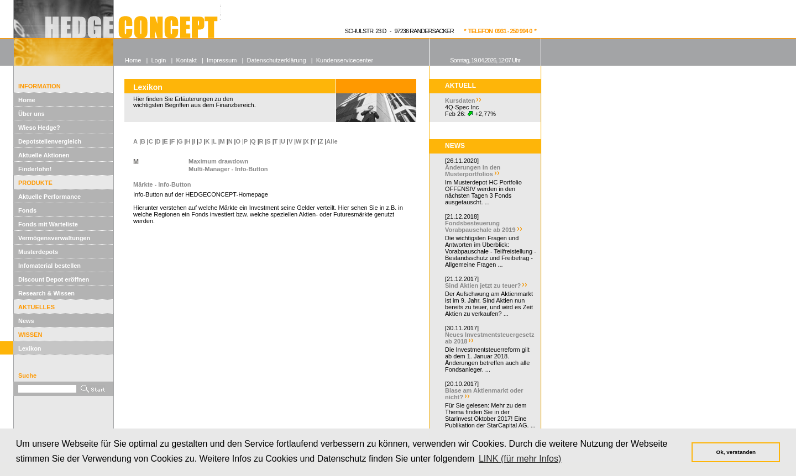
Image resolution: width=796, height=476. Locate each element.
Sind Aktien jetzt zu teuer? (483, 285)
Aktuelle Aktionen (44, 155)
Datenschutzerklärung (276, 60)
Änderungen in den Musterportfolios (472, 170)
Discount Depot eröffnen (53, 279)
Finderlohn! (35, 169)
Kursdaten (460, 100)
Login (158, 60)
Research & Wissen (46, 293)
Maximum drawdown (218, 161)
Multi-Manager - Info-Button (228, 169)
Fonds (27, 210)
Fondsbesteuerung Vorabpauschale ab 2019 (480, 226)
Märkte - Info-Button (162, 184)
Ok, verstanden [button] (736, 452)
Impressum (222, 60)
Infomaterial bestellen (49, 265)
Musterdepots (38, 251)
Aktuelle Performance (49, 196)
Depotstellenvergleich (49, 141)
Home (26, 100)
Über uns (31, 113)
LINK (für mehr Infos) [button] (520, 458)
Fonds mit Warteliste (48, 224)
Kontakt (186, 60)
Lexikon (29, 348)
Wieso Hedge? (39, 127)
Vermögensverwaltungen (54, 238)
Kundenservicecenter (344, 60)
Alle (331, 141)
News (26, 321)
